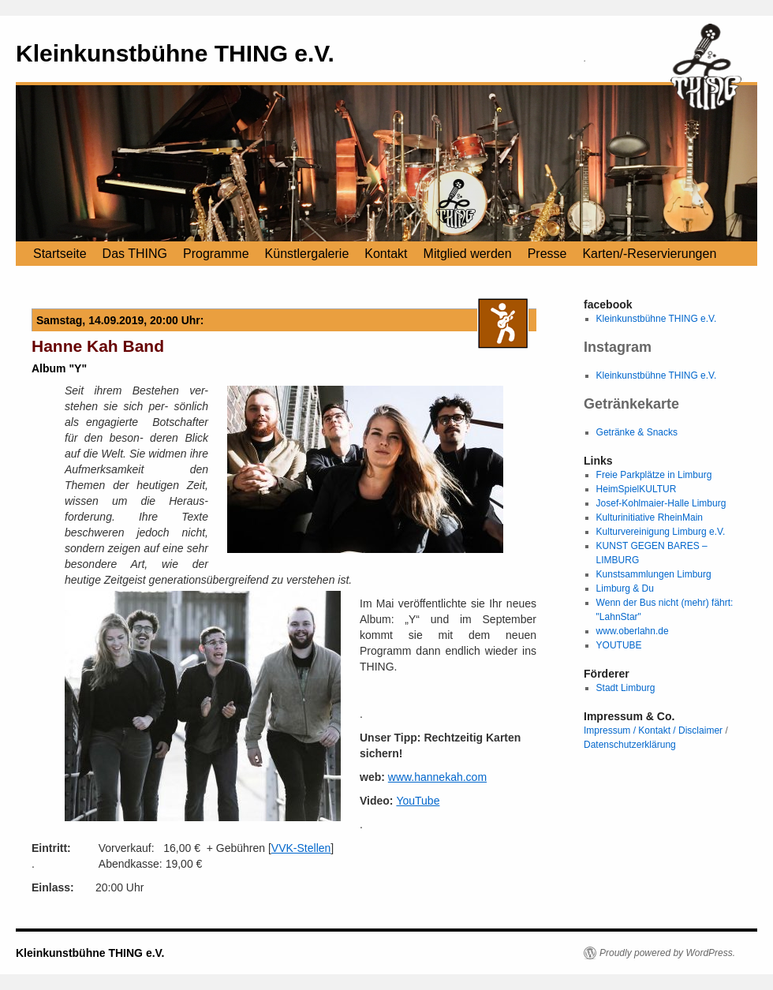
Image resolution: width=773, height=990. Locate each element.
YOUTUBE (619, 645)
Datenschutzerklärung (630, 744)
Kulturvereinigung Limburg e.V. (661, 531)
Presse (547, 253)
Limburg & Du (625, 588)
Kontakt (385, 253)
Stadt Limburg (625, 687)
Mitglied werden (468, 253)
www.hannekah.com (437, 777)
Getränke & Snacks (637, 432)
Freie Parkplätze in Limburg (654, 474)
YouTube (417, 800)
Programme (216, 253)
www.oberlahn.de (632, 631)
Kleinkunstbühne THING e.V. (175, 53)
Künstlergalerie (307, 253)
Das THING (135, 253)
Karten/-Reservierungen (649, 253)
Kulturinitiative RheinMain (649, 517)
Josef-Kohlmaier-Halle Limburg (661, 503)
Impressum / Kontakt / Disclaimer (653, 730)
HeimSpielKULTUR (636, 489)
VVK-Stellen (300, 848)
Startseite (60, 253)
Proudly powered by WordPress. (667, 952)
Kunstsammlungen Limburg (653, 574)
